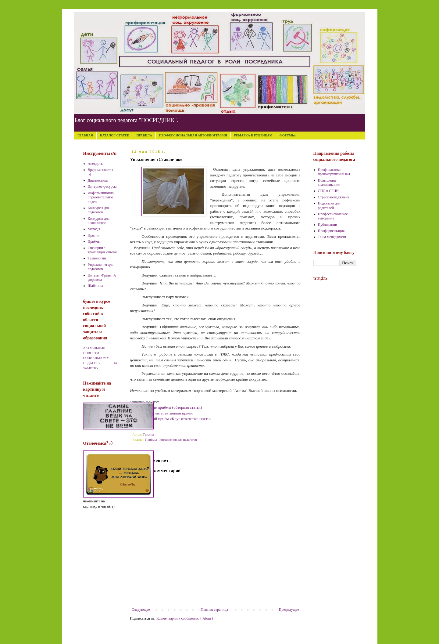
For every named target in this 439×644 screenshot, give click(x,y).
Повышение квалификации (329, 182)
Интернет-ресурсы (102, 186)
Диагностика (98, 180)
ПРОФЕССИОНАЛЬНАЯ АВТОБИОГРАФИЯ (193, 135)
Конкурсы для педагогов (99, 210)
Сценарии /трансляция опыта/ (102, 250)
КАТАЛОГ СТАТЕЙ (115, 135)
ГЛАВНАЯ (85, 135)
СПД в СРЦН (328, 191)
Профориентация (331, 231)
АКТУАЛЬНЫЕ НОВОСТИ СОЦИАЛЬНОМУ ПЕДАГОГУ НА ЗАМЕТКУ (100, 358)
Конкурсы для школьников (99, 220)
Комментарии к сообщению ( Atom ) (184, 618)
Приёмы (151, 439)
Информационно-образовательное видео (101, 197)
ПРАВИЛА (144, 135)
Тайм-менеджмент (332, 237)
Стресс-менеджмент (333, 197)
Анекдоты (96, 163)
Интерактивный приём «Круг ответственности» (171, 418)
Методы (94, 229)
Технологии (97, 258)
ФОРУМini (288, 135)
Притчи (94, 235)
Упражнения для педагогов (178, 439)
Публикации (327, 225)
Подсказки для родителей (329, 205)
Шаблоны (95, 286)
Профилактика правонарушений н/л (334, 172)
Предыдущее (289, 609)
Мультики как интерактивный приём (161, 413)
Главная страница (214, 609)
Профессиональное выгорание (333, 216)
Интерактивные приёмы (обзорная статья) (166, 407)
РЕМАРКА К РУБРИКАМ (253, 135)
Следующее (141, 609)
